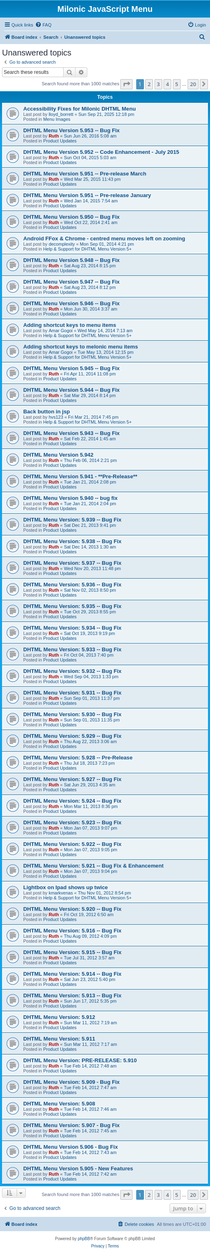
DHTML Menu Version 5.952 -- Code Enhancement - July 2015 (101, 152)
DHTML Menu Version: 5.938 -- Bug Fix (72, 541)
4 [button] (167, 84)
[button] (126, 84)
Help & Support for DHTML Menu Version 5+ (87, 248)
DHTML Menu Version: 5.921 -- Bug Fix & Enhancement (93, 866)
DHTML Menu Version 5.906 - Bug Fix (70, 1147)
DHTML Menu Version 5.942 (58, 455)
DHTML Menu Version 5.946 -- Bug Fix (71, 303)
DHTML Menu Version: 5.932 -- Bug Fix (72, 671)
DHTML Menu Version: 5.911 (59, 1039)
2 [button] (149, 84)
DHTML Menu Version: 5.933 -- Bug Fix (72, 649)
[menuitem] (43, 25)
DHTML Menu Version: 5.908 (59, 1104)
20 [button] (193, 84)
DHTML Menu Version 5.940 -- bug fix (70, 498)
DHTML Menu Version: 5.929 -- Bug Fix (72, 736)
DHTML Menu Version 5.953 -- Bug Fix (71, 130)
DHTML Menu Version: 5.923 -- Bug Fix (72, 822)
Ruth (54, 135)
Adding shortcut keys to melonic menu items (80, 347)
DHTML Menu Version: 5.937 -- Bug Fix (72, 563)
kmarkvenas (61, 892)
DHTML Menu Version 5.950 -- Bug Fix (71, 217)
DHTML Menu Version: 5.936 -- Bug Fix (72, 585)
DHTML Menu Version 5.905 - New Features (78, 1168)
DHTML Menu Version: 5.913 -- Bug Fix (72, 995)
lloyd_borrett (61, 114)
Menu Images (57, 119)
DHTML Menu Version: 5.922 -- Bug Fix (72, 844)
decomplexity (62, 244)
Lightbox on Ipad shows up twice (65, 887)
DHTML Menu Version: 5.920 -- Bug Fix (72, 909)
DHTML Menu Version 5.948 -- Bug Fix (71, 260)
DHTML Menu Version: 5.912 (59, 1017)
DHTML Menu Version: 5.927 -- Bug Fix (72, 779)
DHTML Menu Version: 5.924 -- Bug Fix (72, 801)
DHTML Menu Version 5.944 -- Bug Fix (71, 390)
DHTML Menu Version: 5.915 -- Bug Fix (72, 952)
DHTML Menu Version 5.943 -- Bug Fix (71, 433)
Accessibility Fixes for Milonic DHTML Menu (79, 109)
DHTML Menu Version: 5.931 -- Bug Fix (72, 693)
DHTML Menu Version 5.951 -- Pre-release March (84, 174)
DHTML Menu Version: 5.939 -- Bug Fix (72, 520)
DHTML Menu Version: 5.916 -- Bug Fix (72, 931)
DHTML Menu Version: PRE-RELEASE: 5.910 (80, 1060)
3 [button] (158, 84)
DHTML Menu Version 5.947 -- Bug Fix (71, 282)
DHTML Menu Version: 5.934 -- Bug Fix (72, 628)
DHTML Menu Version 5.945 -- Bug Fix (71, 368)
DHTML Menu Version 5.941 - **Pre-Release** (80, 476)
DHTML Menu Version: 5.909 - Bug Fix (71, 1082)
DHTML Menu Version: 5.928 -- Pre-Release (78, 758)
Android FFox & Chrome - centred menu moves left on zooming (104, 238)
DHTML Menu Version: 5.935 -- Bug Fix (72, 606)
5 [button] (176, 84)
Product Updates (60, 140)
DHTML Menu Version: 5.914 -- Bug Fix (72, 974)
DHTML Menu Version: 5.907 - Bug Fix (71, 1125)
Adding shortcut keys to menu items (69, 325)
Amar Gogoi (61, 330)
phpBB (84, 1238)
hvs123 (56, 417)
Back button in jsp (46, 411)
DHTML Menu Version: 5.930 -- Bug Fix (72, 714)
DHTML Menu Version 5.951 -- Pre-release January (87, 195)
